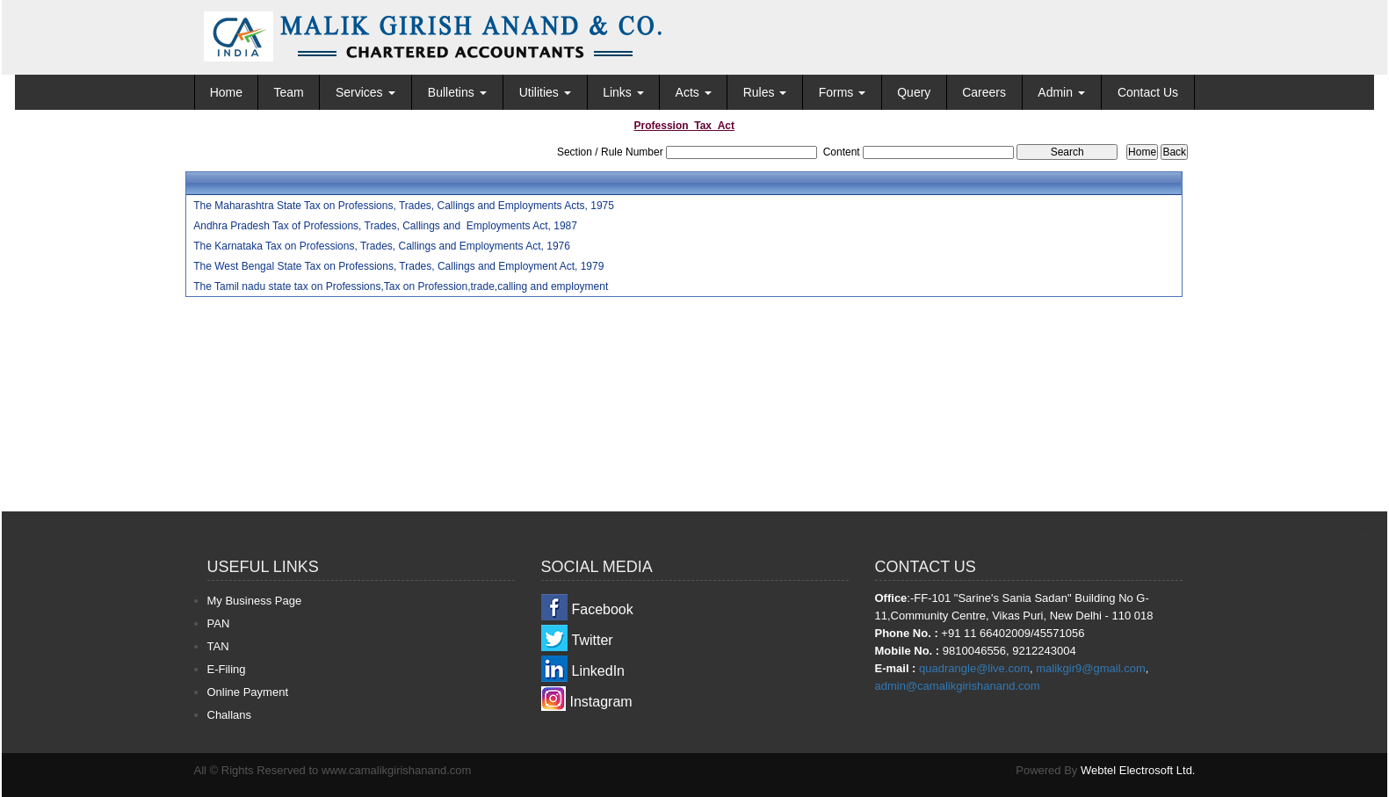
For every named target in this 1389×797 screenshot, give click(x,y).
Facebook (602, 609)
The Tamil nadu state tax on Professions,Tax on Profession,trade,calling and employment (400, 286)
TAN (218, 646)
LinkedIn (599, 670)
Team (288, 92)
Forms (842, 92)
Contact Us (1148, 92)
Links (623, 92)
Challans (229, 714)
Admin (1061, 92)
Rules (765, 92)
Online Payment (248, 692)
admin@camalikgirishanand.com (957, 685)
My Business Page (254, 600)
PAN (218, 623)
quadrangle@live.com (974, 668)
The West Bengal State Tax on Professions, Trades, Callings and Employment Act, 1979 (398, 266)
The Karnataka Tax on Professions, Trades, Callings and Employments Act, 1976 (381, 246)
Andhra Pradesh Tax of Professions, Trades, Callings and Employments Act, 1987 (385, 226)
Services (365, 92)
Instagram (601, 701)
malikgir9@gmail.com (1090, 668)
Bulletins (457, 92)
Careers (984, 92)
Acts (694, 92)
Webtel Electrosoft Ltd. (1138, 770)
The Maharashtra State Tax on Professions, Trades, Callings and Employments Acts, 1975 (403, 205)
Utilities (545, 92)
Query (913, 92)
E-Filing (226, 669)
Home (226, 92)
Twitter (592, 640)
